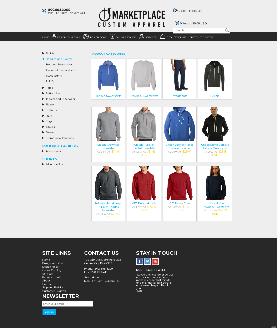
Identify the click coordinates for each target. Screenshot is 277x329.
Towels (50, 127)
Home (45, 37)
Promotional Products (60, 138)
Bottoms (51, 110)
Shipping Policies (53, 287)
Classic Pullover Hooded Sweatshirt (144, 146)
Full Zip (214, 96)
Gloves (50, 132)
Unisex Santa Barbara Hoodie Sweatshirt (215, 146)
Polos (49, 87)
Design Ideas (98, 37)
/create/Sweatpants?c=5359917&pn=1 (179, 75)
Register (195, 10)
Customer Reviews (201, 37)
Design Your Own (68, 37)
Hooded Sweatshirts (108, 96)
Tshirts (50, 53)
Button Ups (53, 93)
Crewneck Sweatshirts (144, 96)
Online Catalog (126, 37)
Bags (49, 121)
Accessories (53, 151)
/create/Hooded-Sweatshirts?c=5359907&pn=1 (108, 75)
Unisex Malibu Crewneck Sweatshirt (215, 205)
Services (150, 37)
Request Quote (176, 37)
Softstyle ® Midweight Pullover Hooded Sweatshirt (108, 207)
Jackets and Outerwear (60, 99)
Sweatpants (179, 96)
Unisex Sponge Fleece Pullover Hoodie (180, 146)
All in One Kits (54, 164)
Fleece (50, 104)
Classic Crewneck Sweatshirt (108, 146)
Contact (47, 284)
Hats (49, 115)
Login (183, 11)
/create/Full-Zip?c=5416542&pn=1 (215, 75)
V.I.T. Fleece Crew (179, 203)
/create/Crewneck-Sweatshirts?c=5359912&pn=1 (144, 75)
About (46, 280)
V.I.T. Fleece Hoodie (144, 203)
